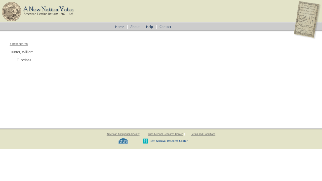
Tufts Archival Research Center (165, 134)
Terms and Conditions (203, 134)
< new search (19, 44)
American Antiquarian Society (123, 134)
